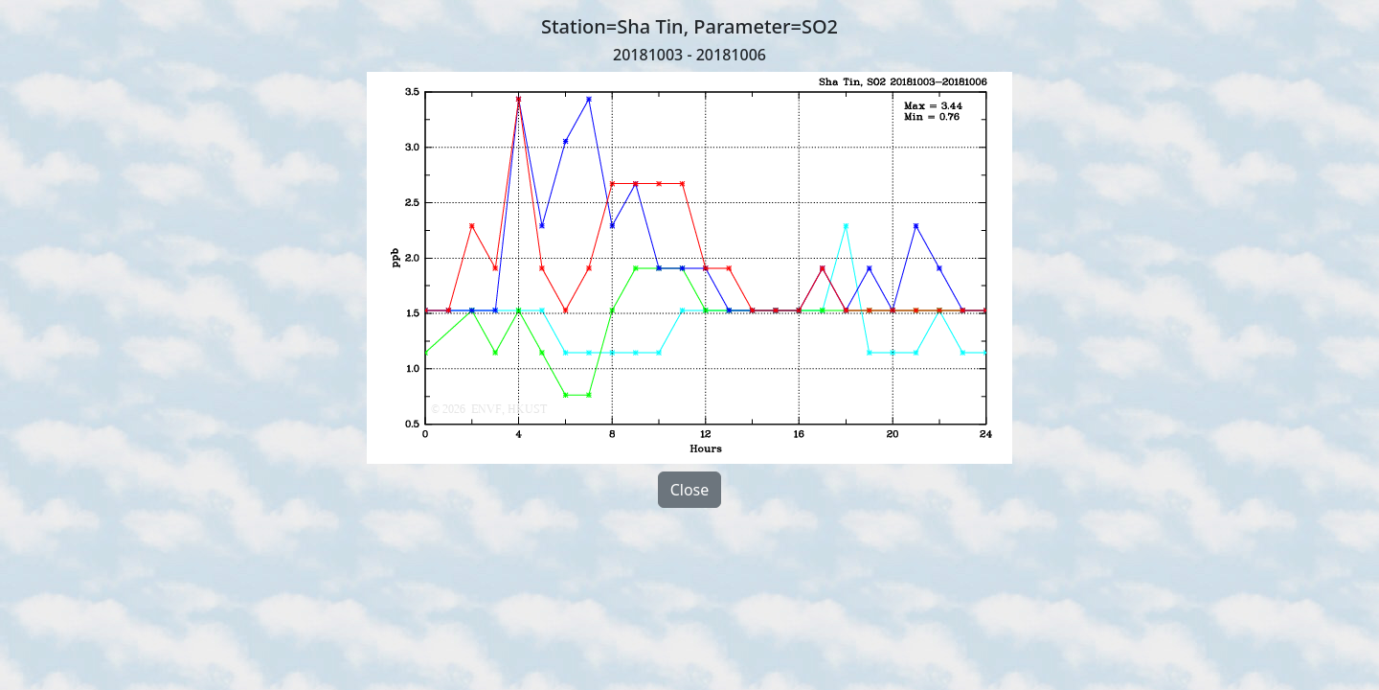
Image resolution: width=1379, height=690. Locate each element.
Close (690, 489)
